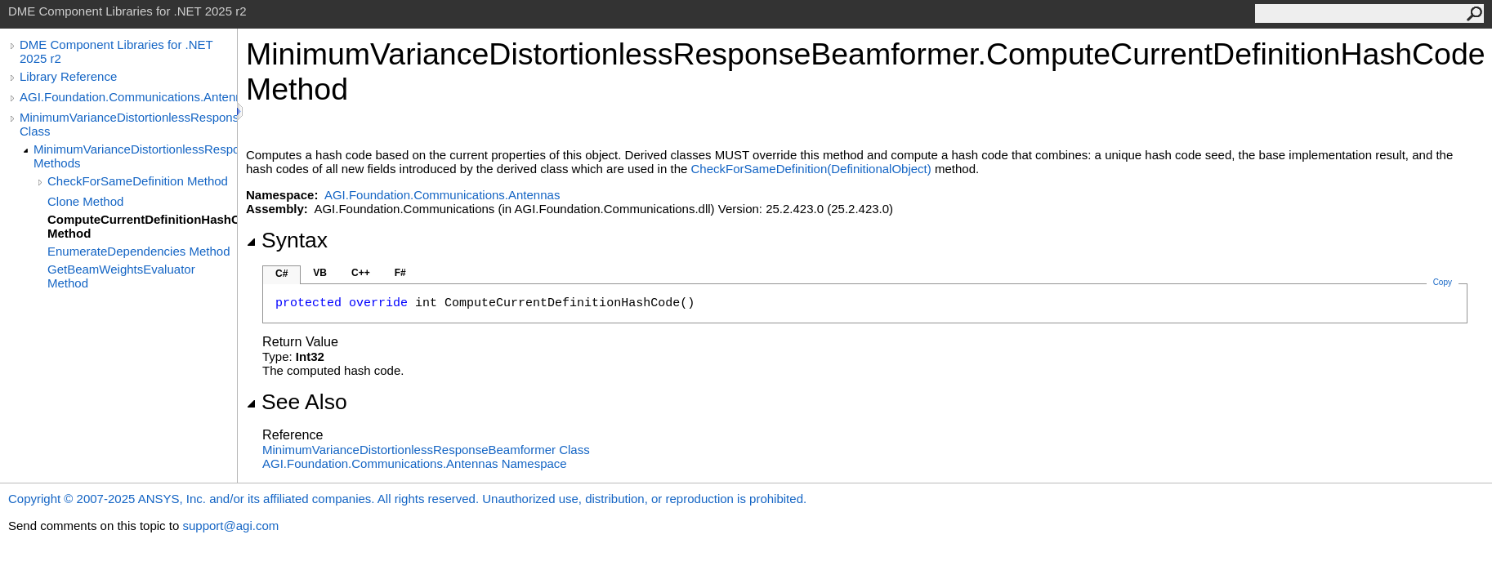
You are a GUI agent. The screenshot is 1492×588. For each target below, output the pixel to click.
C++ (360, 272)
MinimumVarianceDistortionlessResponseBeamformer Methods (135, 156)
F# (400, 272)
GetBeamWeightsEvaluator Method (121, 276)
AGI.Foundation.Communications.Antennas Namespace (414, 463)
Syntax (287, 240)
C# (281, 273)
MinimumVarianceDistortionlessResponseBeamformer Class (128, 124)
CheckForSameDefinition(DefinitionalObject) (810, 169)
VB (320, 272)
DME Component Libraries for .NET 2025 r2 (116, 51)
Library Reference (68, 76)
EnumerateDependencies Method (138, 251)
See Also (296, 402)
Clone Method (85, 201)
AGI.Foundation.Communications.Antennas (128, 97)
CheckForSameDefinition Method (137, 181)
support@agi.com (230, 525)
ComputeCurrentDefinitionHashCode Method (142, 226)
